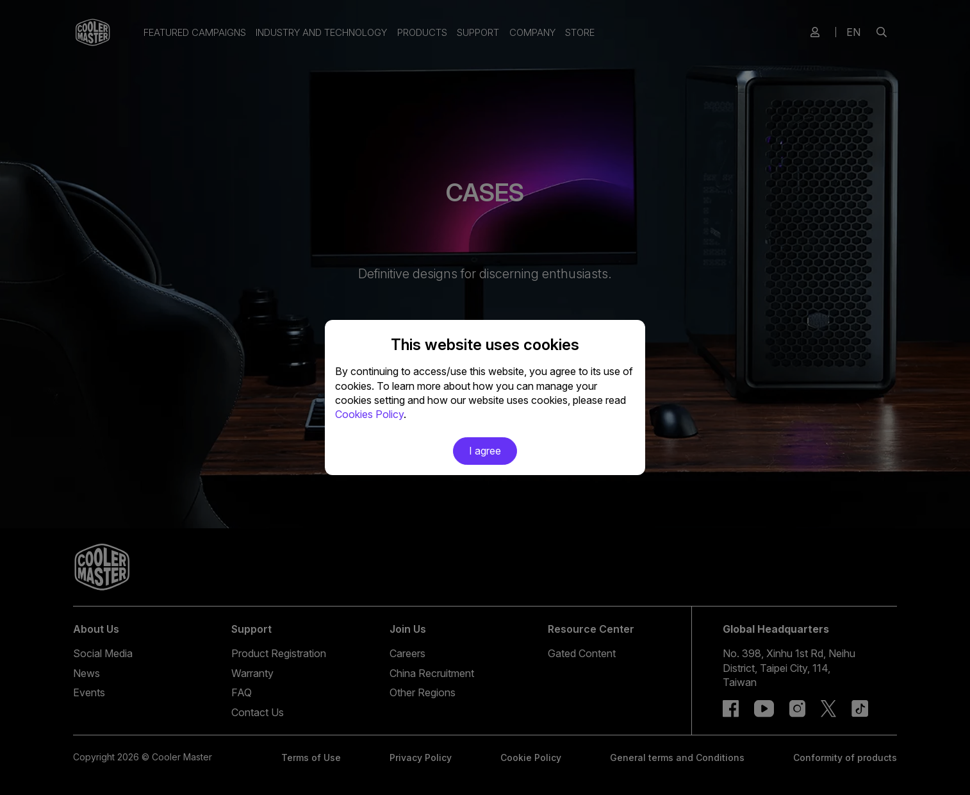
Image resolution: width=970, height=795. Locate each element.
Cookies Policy (369, 414)
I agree (485, 450)
